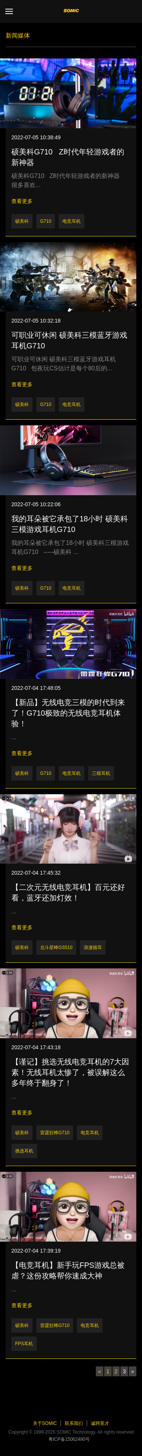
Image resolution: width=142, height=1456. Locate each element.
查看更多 (22, 201)
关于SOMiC (45, 1423)
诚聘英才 (100, 1423)
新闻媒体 (18, 35)
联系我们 (74, 1423)
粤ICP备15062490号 (69, 1439)
